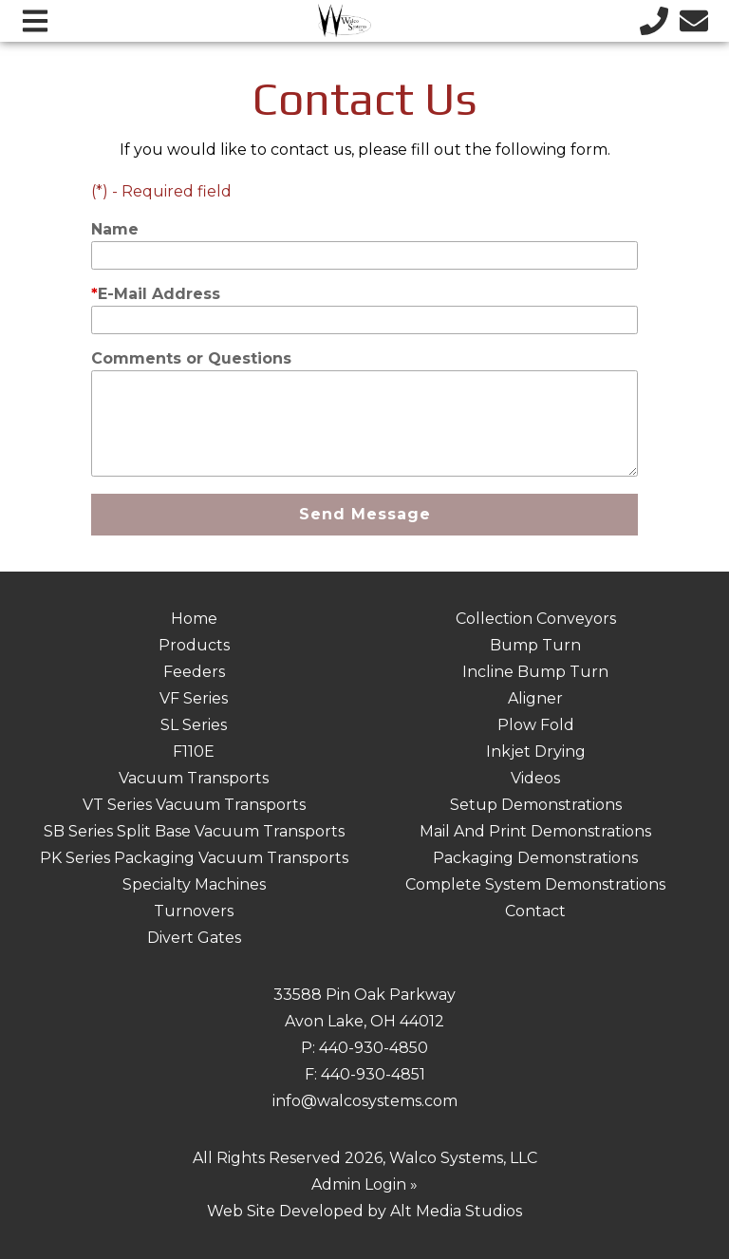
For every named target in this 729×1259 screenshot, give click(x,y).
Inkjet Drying (536, 751)
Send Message (365, 514)
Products (194, 645)
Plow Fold (535, 725)
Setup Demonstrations (536, 805)
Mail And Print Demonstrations (535, 831)
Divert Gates (194, 938)
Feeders (194, 672)
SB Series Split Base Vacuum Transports (194, 831)
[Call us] (654, 20)
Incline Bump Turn (535, 672)
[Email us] (693, 20)
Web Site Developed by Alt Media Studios (364, 1211)
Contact (535, 911)
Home (194, 619)
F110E (194, 751)
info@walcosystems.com (365, 1101)
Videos (535, 778)
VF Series (193, 698)
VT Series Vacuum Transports (194, 805)
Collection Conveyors (536, 619)
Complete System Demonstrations (535, 884)
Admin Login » (364, 1184)
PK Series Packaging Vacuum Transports (194, 858)
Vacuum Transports (194, 778)
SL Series (193, 725)
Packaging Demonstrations (535, 858)
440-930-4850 (373, 1048)
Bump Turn (535, 645)
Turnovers (194, 911)
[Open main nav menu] (35, 20)
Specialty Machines (194, 884)
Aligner (535, 698)
